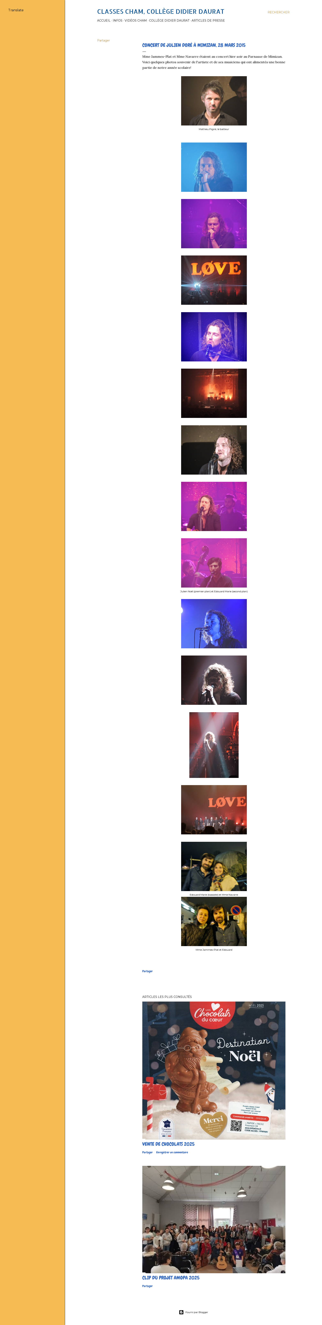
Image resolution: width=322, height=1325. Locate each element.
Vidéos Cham (136, 20)
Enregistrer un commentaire (172, 1152)
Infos (117, 20)
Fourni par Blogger (193, 1312)
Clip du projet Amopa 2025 (170, 1277)
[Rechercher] (279, 12)
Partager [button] (103, 40)
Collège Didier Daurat (169, 20)
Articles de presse (208, 20)
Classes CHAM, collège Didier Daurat (160, 11)
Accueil (103, 20)
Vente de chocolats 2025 (168, 1144)
